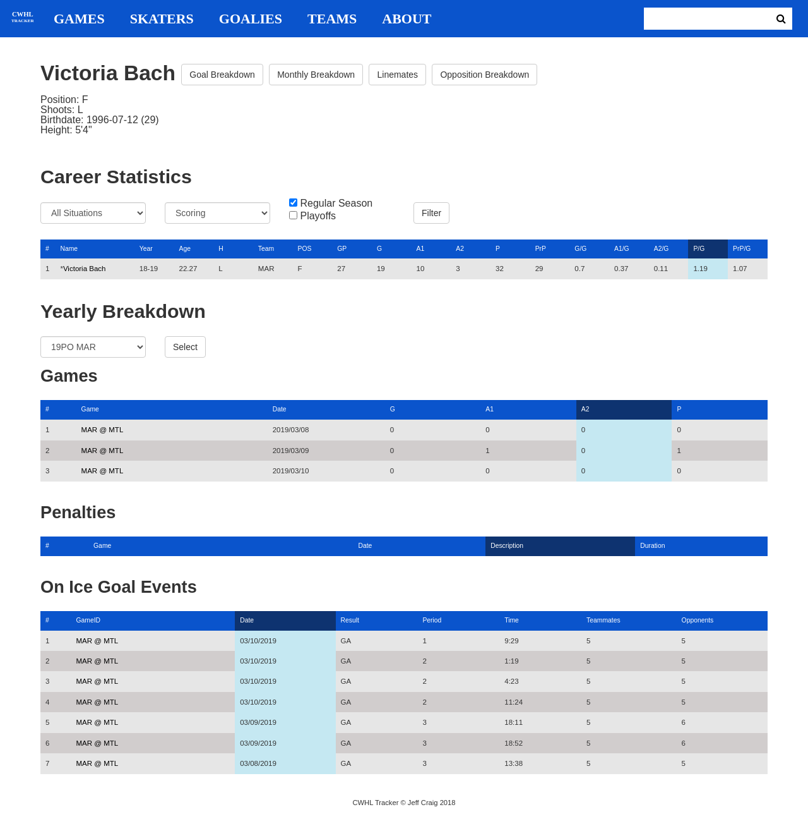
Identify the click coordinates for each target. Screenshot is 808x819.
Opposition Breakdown (484, 75)
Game (90, 409)
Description (506, 545)
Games (79, 19)
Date (280, 409)
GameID (88, 620)
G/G (580, 248)
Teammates (603, 620)
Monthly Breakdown (316, 75)
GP (342, 248)
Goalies (250, 19)
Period (431, 620)
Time (511, 620)
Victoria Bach (84, 268)
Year (146, 248)
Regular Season (336, 203)
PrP (540, 248)
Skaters (162, 19)
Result (350, 620)
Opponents (698, 620)
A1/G (621, 248)
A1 (421, 248)
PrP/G (742, 248)
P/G (698, 248)
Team (266, 248)
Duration (652, 545)
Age (184, 248)
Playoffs (318, 216)
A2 (460, 248)
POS (305, 248)
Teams (332, 19)
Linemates (397, 75)
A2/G (661, 248)
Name (69, 248)
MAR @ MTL (102, 430)
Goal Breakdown (222, 75)
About (406, 19)
